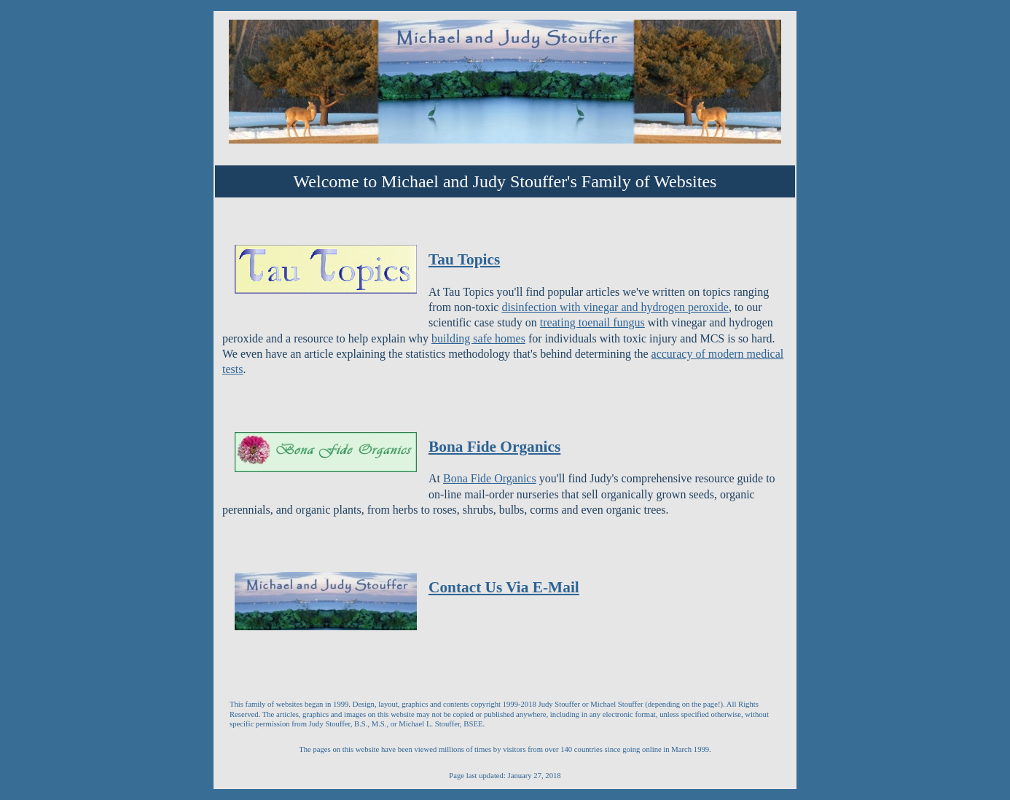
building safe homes (478, 338)
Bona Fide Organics (494, 446)
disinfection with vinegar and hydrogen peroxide (614, 307)
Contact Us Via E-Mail (503, 587)
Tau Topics (464, 259)
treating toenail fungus (592, 322)
